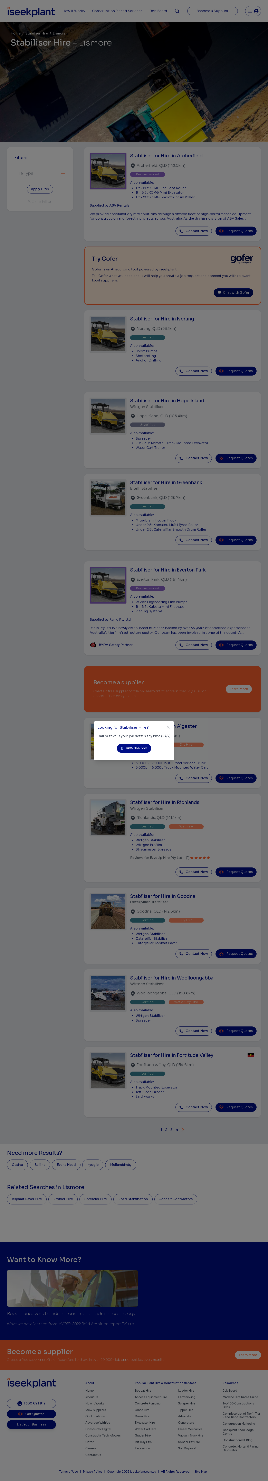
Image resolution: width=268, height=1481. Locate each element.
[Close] (168, 727)
